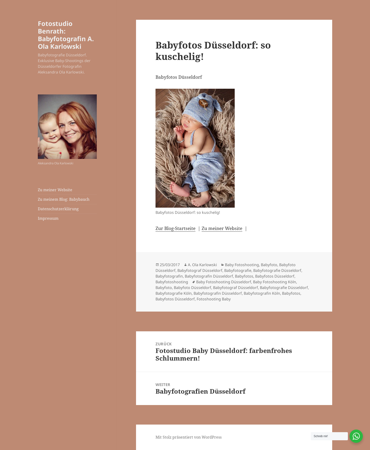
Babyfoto (269, 264)
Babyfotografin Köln (262, 293)
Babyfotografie (237, 270)
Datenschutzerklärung (58, 208)
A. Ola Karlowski (202, 264)
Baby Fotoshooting (242, 264)
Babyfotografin (169, 276)
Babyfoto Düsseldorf (192, 287)
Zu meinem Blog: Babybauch (63, 199)
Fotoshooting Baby (214, 299)
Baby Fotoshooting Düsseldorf (223, 281)
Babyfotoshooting (172, 281)
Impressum (48, 218)
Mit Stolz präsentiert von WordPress (189, 437)
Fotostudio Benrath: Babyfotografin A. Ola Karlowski (66, 35)
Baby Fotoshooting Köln (274, 281)
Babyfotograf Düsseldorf (199, 270)
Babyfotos (244, 276)
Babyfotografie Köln (174, 293)
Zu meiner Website (55, 189)
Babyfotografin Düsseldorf (209, 276)
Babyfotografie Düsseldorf (277, 270)
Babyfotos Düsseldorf (274, 276)
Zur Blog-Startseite (175, 228)
